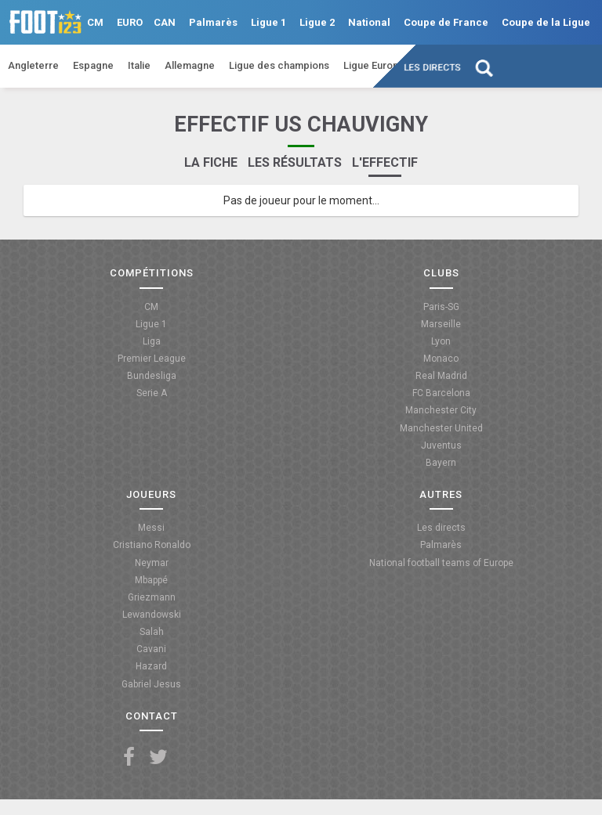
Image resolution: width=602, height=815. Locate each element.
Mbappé (151, 580)
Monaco (441, 358)
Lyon (441, 341)
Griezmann (152, 597)
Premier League (152, 358)
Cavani (151, 649)
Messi (151, 527)
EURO (130, 22)
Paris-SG (441, 306)
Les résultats (295, 162)
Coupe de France (446, 22)
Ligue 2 (317, 22)
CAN (165, 22)
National (369, 22)
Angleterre (33, 65)
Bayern (441, 462)
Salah (152, 631)
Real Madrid (441, 375)
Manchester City (441, 410)
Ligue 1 (268, 22)
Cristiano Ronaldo (151, 544)
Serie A (151, 393)
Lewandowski (151, 614)
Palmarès (213, 22)
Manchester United (441, 428)
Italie (139, 65)
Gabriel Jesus (151, 684)
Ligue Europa (373, 65)
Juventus (441, 445)
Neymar (152, 562)
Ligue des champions (279, 65)
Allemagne (190, 65)
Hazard (151, 666)
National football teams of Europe (441, 562)
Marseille (441, 324)
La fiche (211, 162)
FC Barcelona (441, 393)
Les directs (433, 67)
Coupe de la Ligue (546, 22)
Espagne (93, 65)
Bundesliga (151, 375)
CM (95, 22)
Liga (152, 341)
